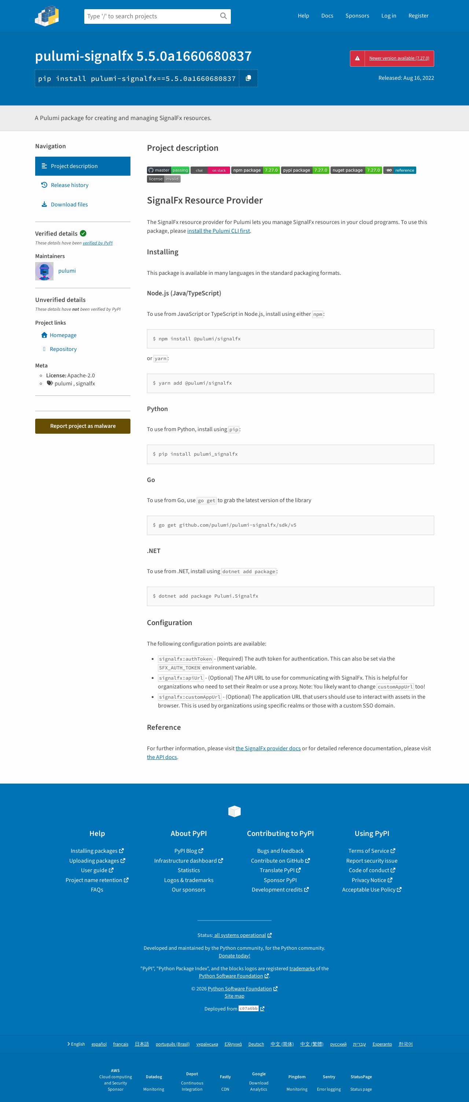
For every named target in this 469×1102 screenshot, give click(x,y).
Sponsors (357, 16)
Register (419, 16)
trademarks (302, 968)
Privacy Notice (369, 880)
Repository (59, 349)
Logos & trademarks (189, 880)
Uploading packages (94, 861)
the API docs (162, 757)
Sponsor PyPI (280, 880)
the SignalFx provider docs (268, 748)
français (120, 1044)
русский (338, 1044)
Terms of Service (368, 851)
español (99, 1044)
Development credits (277, 890)
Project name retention (94, 880)
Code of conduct (369, 870)
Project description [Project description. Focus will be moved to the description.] (69, 166)
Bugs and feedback (280, 851)
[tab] (82, 166)
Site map (234, 996)
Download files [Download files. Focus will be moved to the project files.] (64, 205)
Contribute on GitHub (277, 861)
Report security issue (372, 861)
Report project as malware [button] (83, 426)
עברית (359, 1044)
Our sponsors (189, 890)
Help (303, 16)
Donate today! (234, 956)
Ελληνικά (233, 1044)
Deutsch (256, 1044)
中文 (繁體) (312, 1044)
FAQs (97, 890)
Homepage (59, 335)
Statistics (189, 870)
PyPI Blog (185, 851)
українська (207, 1044)
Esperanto (382, 1044)
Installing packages (94, 851)
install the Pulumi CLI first (218, 231)
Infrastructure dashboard (185, 861)
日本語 (142, 1044)
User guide (94, 870)
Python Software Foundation (231, 976)
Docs (327, 16)
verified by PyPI (97, 243)
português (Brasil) (173, 1044)
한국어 (406, 1044)
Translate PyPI (277, 870)
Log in (388, 16)
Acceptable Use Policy (368, 890)
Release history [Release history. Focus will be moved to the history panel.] (64, 185)
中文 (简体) (282, 1044)
